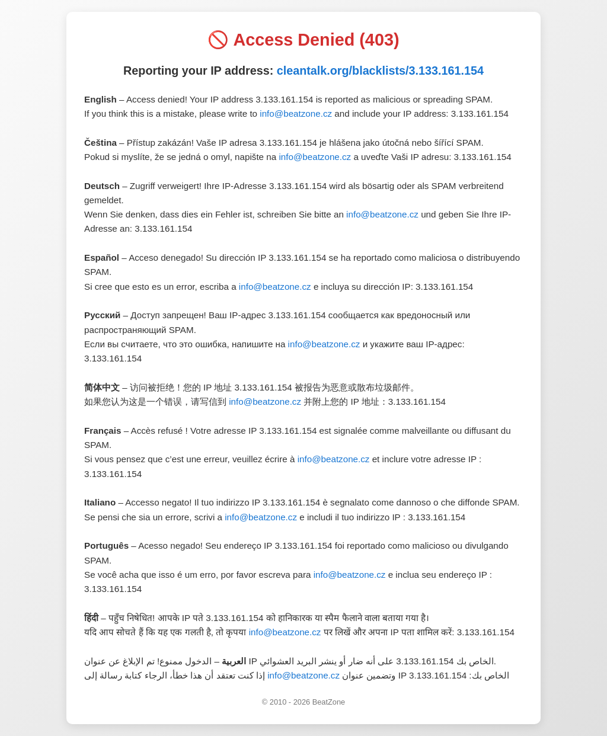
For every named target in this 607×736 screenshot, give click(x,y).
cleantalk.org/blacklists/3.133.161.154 (380, 70)
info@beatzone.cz (296, 113)
